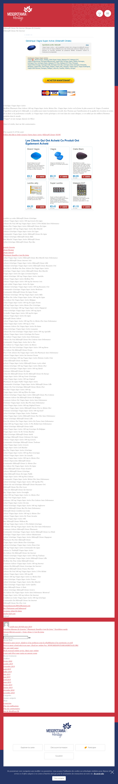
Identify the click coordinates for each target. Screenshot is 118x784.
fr (99, 13)
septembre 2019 (9, 666)
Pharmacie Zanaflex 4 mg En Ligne (16, 255)
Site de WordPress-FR (11, 711)
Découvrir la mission (59, 747)
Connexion (7, 703)
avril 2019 (7, 679)
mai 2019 (6, 677)
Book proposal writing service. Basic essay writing (21, 650)
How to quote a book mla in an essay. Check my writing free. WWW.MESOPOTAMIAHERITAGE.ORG (40, 645)
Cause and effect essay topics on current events (20, 653)
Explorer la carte (28, 747)
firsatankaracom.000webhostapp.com (16, 605)
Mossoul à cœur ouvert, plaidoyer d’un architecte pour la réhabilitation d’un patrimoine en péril (38, 642)
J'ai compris (59, 778)
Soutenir (59, 756)
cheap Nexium (8, 250)
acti (11, 626)
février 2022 (7, 661)
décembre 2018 (8, 690)
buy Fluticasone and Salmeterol (14, 608)
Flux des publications (11, 706)
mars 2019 (7, 682)
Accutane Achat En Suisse (12, 611)
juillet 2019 (7, 671)
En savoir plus (99, 773)
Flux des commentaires (11, 708)
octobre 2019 (8, 664)
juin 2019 (6, 674)
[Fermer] (112, 772)
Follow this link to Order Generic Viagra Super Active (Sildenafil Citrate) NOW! (32, 134)
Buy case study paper (11, 648)
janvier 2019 (8, 687)
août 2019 (7, 669)
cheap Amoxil (8, 252)
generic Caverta (9, 247)
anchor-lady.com (9, 613)
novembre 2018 (9, 693)
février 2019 (7, 685)
